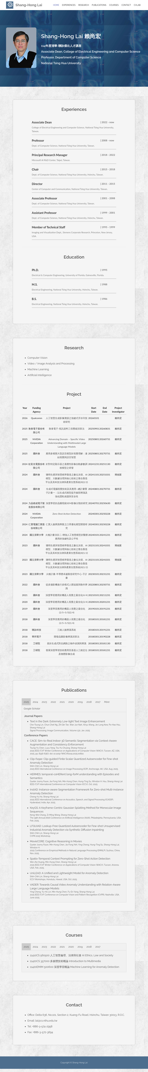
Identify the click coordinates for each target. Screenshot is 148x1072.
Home (56, 5)
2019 (89, 702)
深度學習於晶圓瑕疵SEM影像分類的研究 (67, 503)
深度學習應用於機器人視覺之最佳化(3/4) (67, 601)
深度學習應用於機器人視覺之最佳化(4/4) (67, 595)
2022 (58, 702)
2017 (109, 702)
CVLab (137, 5)
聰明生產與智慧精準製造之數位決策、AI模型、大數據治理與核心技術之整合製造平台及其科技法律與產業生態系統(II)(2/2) (67, 478)
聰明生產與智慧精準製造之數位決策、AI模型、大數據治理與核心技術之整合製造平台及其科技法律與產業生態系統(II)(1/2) (67, 549)
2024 (37, 702)
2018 (99, 702)
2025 (27, 702)
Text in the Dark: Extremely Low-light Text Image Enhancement (67, 723)
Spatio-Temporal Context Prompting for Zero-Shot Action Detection (70, 860)
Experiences (68, 5)
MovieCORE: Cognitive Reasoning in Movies (56, 843)
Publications (99, 5)
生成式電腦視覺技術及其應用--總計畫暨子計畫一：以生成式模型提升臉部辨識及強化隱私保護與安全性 (66, 492)
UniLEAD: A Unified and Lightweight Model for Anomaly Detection (69, 875)
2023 (47, 702)
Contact (126, 5)
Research (83, 5)
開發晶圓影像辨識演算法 (66, 636)
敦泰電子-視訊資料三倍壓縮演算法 (66, 428)
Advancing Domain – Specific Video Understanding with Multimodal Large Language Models (66, 443)
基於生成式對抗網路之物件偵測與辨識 (66, 643)
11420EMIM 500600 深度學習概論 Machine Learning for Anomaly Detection (74, 970)
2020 (78, 702)
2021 (68, 702)
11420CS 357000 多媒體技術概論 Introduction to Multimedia (65, 964)
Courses (114, 5)
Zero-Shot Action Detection (66, 513)
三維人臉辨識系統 (66, 629)
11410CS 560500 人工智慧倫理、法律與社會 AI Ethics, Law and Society (71, 958)
